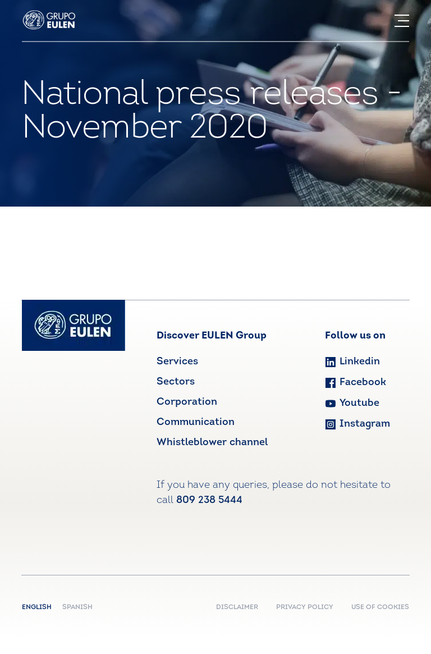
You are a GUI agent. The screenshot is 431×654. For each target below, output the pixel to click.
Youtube (352, 403)
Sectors (176, 382)
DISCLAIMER (237, 607)
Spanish (77, 607)
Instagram (357, 424)
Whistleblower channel (212, 442)
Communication (196, 422)
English (39, 607)
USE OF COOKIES (380, 607)
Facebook (355, 382)
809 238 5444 (209, 500)
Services (177, 361)
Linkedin (352, 361)
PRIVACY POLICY (304, 607)
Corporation (187, 402)
